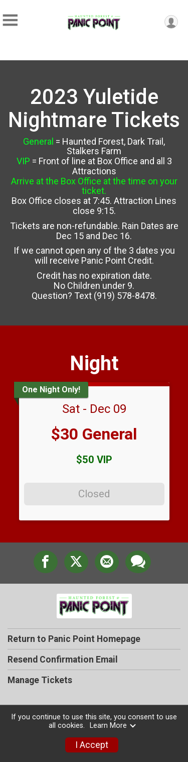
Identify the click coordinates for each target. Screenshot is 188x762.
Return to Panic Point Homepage (74, 639)
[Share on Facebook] (46, 562)
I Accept (91, 745)
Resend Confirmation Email (63, 660)
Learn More (113, 725)
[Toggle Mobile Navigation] (10, 20)
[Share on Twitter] (76, 562)
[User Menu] (171, 22)
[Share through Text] (138, 562)
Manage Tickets (40, 680)
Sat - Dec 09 (94, 408)
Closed (94, 494)
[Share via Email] (107, 562)
